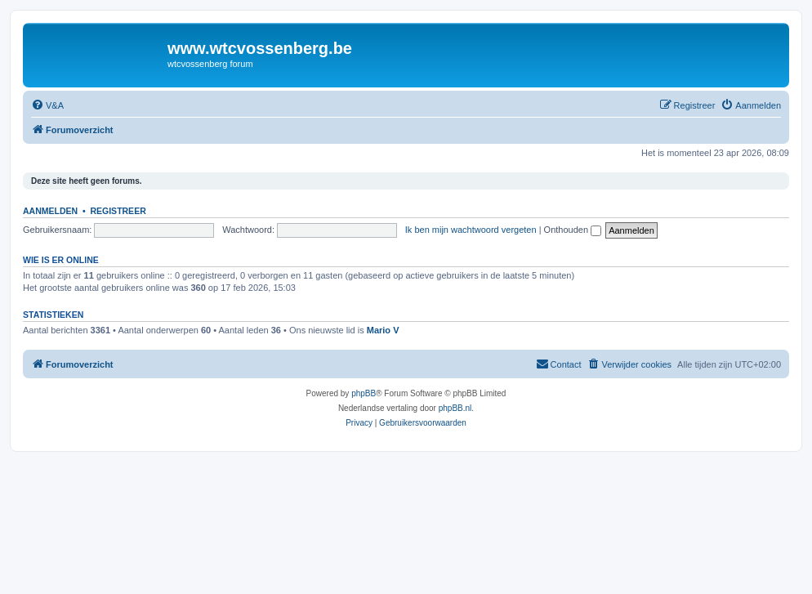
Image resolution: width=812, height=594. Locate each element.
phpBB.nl (455, 408)
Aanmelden (50, 211)
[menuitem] (47, 105)
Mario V (383, 330)
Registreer (117, 211)
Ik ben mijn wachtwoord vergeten (471, 229)
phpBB (363, 393)
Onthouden (573, 229)
